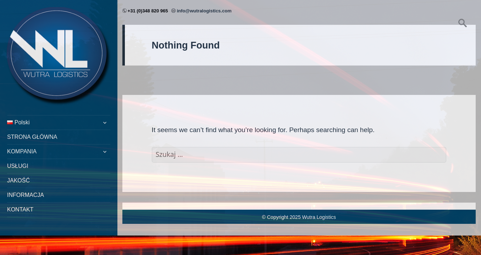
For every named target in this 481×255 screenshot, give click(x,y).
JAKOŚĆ (18, 180)
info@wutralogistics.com (204, 10)
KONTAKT (20, 209)
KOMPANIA (22, 151)
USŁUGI (17, 166)
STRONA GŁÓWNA (32, 137)
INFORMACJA (25, 195)
